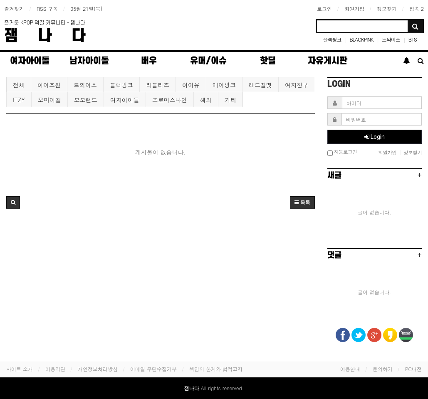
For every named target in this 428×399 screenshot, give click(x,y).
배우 (149, 61)
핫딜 (268, 61)
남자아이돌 (89, 61)
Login (374, 136)
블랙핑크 (332, 39)
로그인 (324, 8)
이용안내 (350, 368)
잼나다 (54, 35)
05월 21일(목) (86, 8)
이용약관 (55, 368)
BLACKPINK (361, 39)
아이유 (191, 85)
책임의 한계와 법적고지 (215, 368)
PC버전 (413, 368)
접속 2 (416, 8)
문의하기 (383, 368)
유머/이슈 (208, 61)
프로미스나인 (169, 100)
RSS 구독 (47, 8)
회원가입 (354, 8)
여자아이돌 (29, 61)
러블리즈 (157, 85)
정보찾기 (387, 8)
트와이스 (391, 39)
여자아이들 (124, 100)
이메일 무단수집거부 (153, 368)
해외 (206, 100)
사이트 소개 (19, 368)
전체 (19, 85)
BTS (412, 39)
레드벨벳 (260, 85)
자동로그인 (342, 152)
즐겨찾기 (14, 8)
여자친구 (296, 85)
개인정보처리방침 (98, 368)
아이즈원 (49, 85)
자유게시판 (327, 61)
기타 (230, 100)
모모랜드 (85, 100)
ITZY (19, 100)
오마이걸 (49, 100)
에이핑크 (224, 85)
